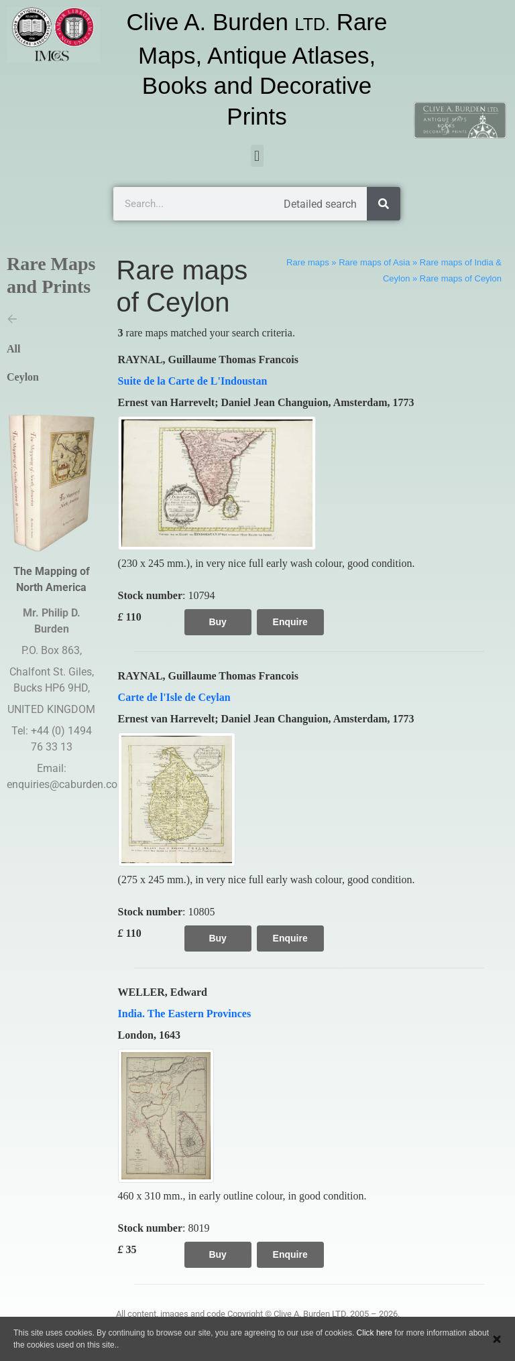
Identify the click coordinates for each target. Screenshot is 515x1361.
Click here (374, 1333)
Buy (217, 622)
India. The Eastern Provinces (184, 1013)
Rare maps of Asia (374, 262)
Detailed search (320, 204)
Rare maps (307, 262)
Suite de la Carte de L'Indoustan (193, 381)
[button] (257, 156)
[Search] (383, 203)
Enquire (290, 622)
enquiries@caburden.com (67, 784)
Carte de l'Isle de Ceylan (174, 697)
